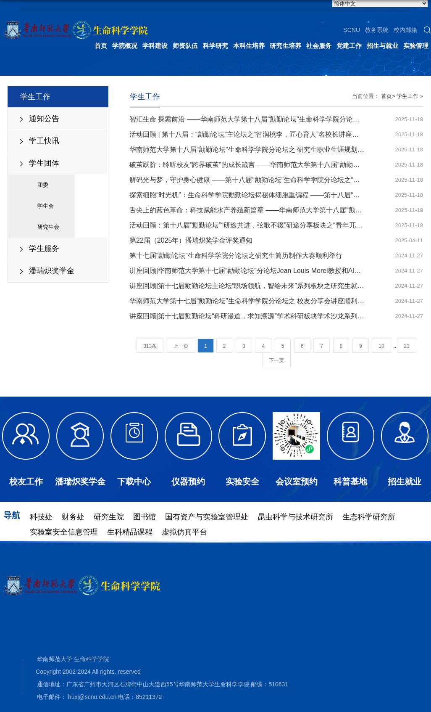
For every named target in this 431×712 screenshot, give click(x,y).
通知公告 (44, 118)
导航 (11, 515)
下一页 (276, 360)
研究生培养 (285, 45)
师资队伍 (185, 45)
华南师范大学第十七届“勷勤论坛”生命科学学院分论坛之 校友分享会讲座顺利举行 (250, 300)
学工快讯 (44, 141)
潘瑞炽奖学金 (51, 271)
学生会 (45, 206)
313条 (150, 346)
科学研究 (215, 45)
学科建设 (155, 45)
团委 (42, 185)
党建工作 (349, 45)
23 (406, 346)
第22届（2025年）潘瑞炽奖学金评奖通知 (190, 240)
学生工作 (407, 96)
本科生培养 (249, 45)
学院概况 (124, 45)
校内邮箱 (405, 29)
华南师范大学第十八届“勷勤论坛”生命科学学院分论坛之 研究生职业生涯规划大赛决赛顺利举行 (270, 149)
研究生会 (48, 227)
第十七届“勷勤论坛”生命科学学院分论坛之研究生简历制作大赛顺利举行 (235, 255)
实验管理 (415, 45)
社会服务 (318, 45)
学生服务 (44, 248)
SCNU (351, 29)
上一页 (181, 346)
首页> (388, 96)
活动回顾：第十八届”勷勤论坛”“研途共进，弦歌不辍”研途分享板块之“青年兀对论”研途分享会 (267, 225)
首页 (101, 45)
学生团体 (44, 163)
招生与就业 (382, 45)
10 (381, 346)
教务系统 (377, 29)
